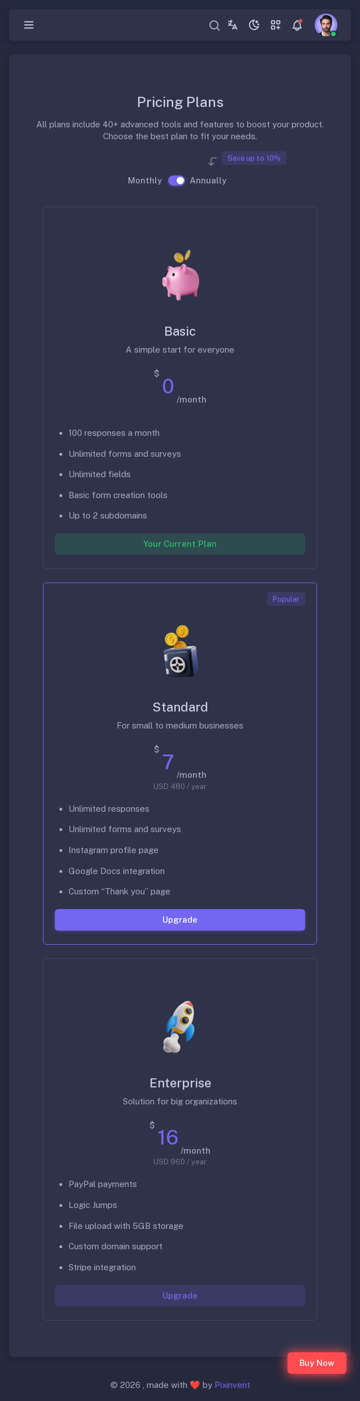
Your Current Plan (179, 544)
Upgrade (180, 919)
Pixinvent (232, 1385)
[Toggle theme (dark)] (254, 25)
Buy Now (317, 1363)
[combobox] (215, 25)
